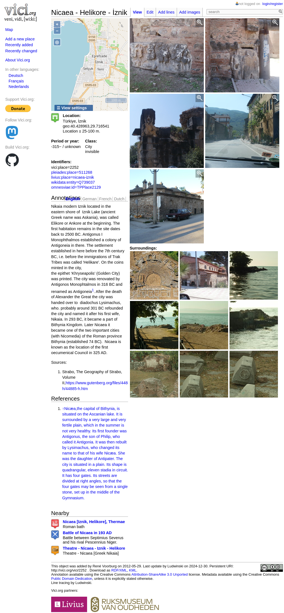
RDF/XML (119, 570)
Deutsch (16, 75)
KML (133, 570)
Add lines (166, 12)
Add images (189, 12)
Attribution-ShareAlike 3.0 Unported (159, 574)
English (73, 199)
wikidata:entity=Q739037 (73, 182)
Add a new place (20, 39)
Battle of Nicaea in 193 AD (87, 533)
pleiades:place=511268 (71, 172)
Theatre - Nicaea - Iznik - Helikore (94, 548)
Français (16, 81)
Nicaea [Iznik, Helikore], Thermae (94, 522)
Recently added (19, 45)
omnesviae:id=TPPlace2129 (76, 187)
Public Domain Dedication (71, 578)
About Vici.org (17, 60)
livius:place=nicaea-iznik (72, 177)
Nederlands (19, 86)
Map (9, 29)
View (137, 12)
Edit (150, 12)
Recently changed (21, 51)
